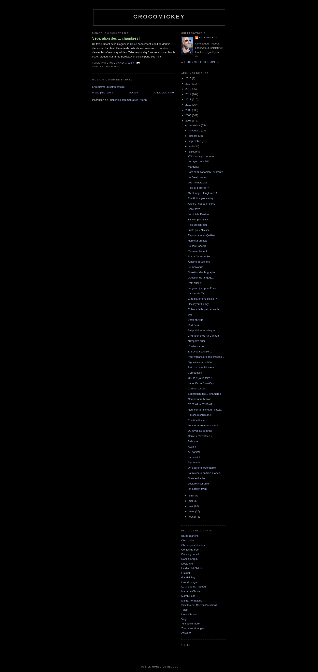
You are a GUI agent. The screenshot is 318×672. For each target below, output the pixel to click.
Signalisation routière (200, 362)
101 (190, 314)
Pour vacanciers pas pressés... (206, 356)
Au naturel (194, 451)
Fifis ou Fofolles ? (198, 187)
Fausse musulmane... (200, 414)
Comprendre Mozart (199, 399)
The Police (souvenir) (200, 198)
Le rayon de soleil (198, 161)
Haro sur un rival (197, 240)
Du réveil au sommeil (200, 430)
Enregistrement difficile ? (202, 298)
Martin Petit (188, 595)
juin (191, 495)
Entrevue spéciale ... (200, 351)
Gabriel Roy (188, 577)
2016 (188, 78)
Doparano (187, 563)
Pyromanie (194, 462)
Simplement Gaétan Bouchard (199, 605)
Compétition (195, 372)
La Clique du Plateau (193, 586)
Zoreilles (186, 632)
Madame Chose (190, 591)
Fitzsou (185, 572)
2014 (188, 83)
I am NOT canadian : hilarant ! (205, 171)
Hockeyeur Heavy (198, 304)
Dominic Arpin (189, 558)
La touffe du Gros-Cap (201, 383)
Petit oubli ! (194, 282)
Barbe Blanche (190, 535)
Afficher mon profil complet (201, 62)
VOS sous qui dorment (201, 156)
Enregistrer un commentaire (108, 86)
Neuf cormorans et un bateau (205, 409)
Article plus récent (102, 92)
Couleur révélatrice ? (200, 436)
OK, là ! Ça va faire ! (200, 377)
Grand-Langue (189, 582)
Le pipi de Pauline (198, 214)
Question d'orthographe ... (203, 272)
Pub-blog (111, 66)
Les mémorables (197, 182)
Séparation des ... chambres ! (205, 393)
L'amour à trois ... (198, 388)
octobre (193, 135)
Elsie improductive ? (199, 219)
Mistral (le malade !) (192, 600)
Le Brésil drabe (196, 177)
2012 (188, 94)
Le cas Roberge (197, 245)
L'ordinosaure (196, 346)
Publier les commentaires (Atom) (128, 99)
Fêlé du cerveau (197, 224)
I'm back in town (197, 488)
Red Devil (193, 325)
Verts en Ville (195, 319)
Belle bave (194, 208)
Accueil (133, 92)
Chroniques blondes (193, 545)
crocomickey (159, 17)
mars (192, 511)
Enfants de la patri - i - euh (203, 309)
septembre (195, 141)
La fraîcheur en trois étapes (204, 473)
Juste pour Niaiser (198, 230)
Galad (133, 44)
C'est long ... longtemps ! (202, 193)
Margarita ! (194, 166)
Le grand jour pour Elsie (202, 288)
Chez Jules (187, 540)
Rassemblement (197, 251)
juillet (192, 151)
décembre (195, 125)
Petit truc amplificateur (201, 367)
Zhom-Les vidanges (192, 628)
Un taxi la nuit (189, 614)
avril (191, 506)
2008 (188, 115)
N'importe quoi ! (197, 341)
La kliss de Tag (196, 293)
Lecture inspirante (198, 483)
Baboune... (194, 441)
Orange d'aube (196, 478)
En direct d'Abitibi (191, 568)
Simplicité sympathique (201, 330)
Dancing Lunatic (190, 554)
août (191, 146)
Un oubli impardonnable (202, 467)
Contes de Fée (190, 549)
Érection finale (196, 420)
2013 (188, 88)
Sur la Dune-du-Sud (199, 256)
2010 (188, 104)
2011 (188, 99)
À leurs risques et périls (201, 203)
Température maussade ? (203, 425)
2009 (188, 110)
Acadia (192, 446)
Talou (184, 609)
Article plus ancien (164, 92)
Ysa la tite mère (190, 623)
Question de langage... (201, 277)
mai (191, 500)
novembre (195, 130)
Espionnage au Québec (201, 235)
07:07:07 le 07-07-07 (200, 404)
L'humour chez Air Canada (203, 335)
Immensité (194, 457)
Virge (184, 619)
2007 (188, 120)
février (193, 516)
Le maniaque (195, 267)
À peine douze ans (199, 261)
